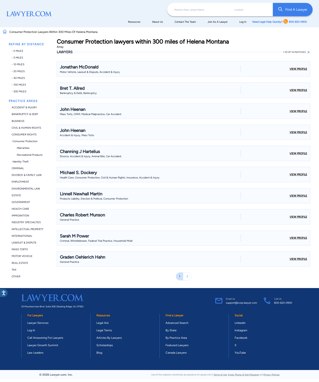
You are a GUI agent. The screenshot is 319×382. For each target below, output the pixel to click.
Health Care (20, 208)
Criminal (18, 168)
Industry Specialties (26, 222)
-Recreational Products (27, 154)
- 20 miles (18, 71)
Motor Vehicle (22, 256)
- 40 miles (18, 78)
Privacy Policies (272, 374)
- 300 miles (19, 91)
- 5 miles (17, 57)
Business (18, 121)
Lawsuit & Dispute (24, 242)
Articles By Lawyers (109, 337)
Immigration (20, 215)
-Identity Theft (20, 161)
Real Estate (20, 263)
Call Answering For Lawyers (45, 337)
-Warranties (20, 148)
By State (171, 330)
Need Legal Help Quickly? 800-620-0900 (279, 21)
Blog (99, 352)
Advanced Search (177, 323)
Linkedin (240, 323)
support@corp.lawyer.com (241, 302)
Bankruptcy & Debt (25, 114)
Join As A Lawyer (218, 21)
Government (21, 202)
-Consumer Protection (24, 141)
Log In (242, 21)
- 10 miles (18, 64)
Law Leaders (35, 352)
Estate (16, 195)
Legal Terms (104, 330)
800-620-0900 (283, 302)
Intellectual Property (27, 229)
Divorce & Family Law (27, 175)
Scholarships (104, 345)
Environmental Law (26, 188)
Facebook (241, 337)
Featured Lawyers (177, 345)
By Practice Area (176, 337)
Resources (134, 21)
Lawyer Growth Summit (42, 345)
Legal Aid (102, 323)
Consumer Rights (24, 134)
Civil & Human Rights (26, 127)
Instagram (241, 330)
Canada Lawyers (176, 352)
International (22, 236)
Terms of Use (220, 374)
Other (16, 276)
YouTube (240, 352)
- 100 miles (19, 84)
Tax (14, 269)
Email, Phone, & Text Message (243, 374)
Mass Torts (20, 249)
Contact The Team (185, 21)
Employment (20, 181)
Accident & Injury (24, 107)
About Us (157, 21)
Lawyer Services (37, 323)
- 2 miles (17, 51)
